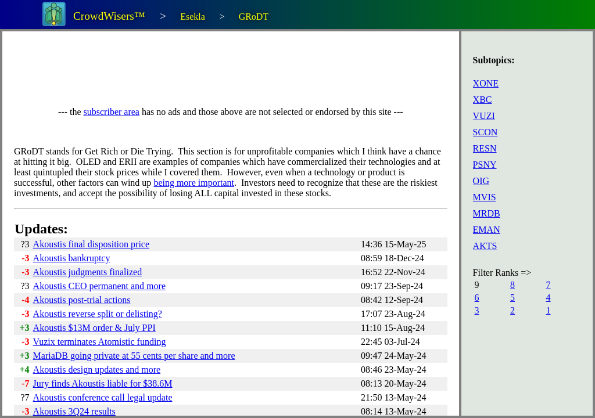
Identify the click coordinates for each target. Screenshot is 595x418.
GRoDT (254, 16)
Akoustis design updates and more (97, 369)
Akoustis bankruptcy (71, 258)
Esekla (192, 16)
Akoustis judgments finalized (87, 272)
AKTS (485, 246)
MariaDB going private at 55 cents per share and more (134, 356)
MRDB (486, 213)
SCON (485, 132)
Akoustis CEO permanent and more (99, 286)
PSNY (485, 165)
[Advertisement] (225, 69)
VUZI (484, 116)
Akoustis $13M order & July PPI (94, 328)
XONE (486, 83)
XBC (482, 100)
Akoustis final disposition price (91, 244)
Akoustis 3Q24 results (74, 411)
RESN (485, 148)
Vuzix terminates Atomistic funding (99, 342)
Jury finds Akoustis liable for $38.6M (103, 383)
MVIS (484, 197)
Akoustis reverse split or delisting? (97, 314)
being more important (193, 183)
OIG (481, 181)
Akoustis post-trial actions (82, 300)
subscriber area (111, 112)
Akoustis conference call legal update (103, 397)
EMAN (486, 230)
